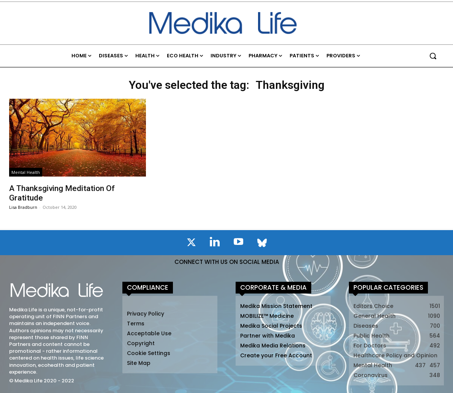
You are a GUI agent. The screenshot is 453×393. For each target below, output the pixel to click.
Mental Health (25, 172)
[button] (433, 56)
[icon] (191, 244)
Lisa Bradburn (23, 207)
